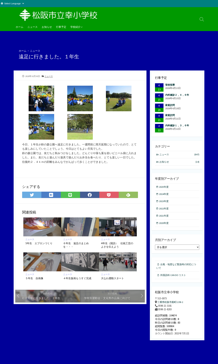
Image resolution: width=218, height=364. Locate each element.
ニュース (32, 26)
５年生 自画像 (34, 278)
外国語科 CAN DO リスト (174, 277)
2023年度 (164, 202)
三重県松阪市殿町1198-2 (171, 304)
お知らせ (47, 26)
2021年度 (164, 217)
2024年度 (164, 194)
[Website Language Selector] (14, 3)
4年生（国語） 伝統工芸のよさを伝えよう (117, 245)
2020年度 (164, 224)
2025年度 (164, 187)
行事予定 (61, 26)
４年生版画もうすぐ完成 (77, 278)
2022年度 (164, 209)
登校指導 (170, 84)
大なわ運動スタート (112, 278)
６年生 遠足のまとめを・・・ (76, 245)
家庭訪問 (170, 105)
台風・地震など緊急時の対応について (176, 268)
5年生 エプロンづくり (38, 243)
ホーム (19, 26)
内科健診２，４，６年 (177, 94)
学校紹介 (75, 26)
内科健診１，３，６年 (177, 125)
